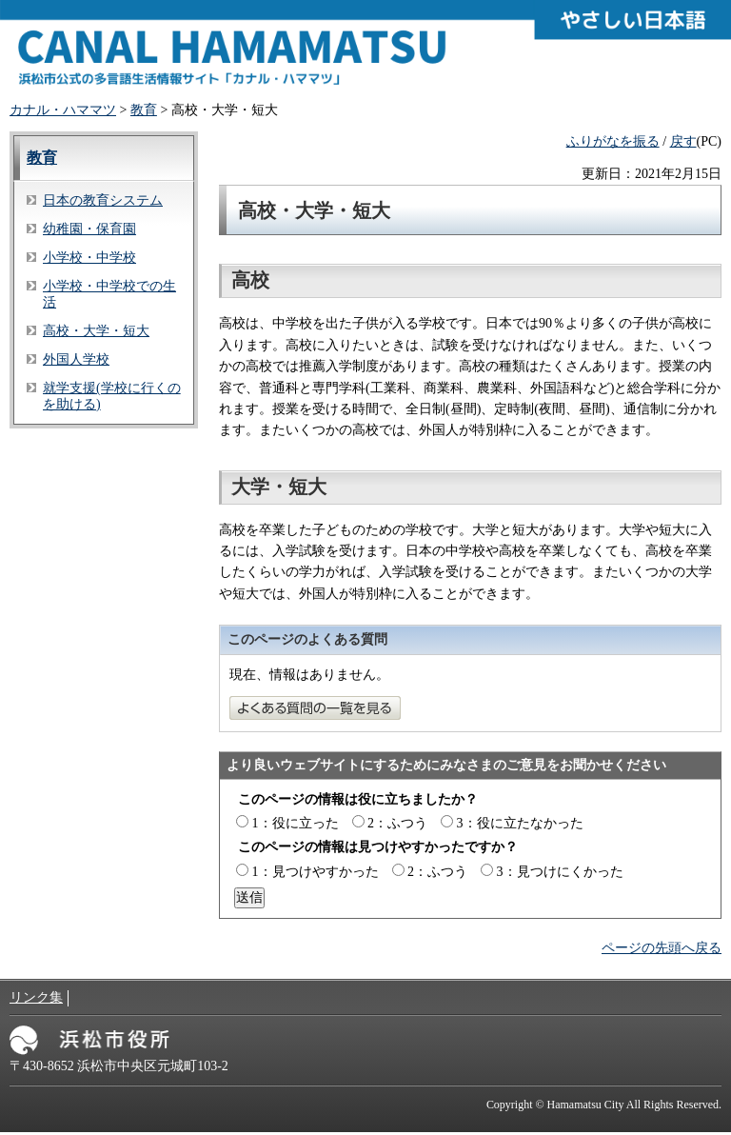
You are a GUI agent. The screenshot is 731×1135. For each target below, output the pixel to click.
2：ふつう (397, 823)
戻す (683, 141)
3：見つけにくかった (560, 872)
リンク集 (36, 997)
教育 (143, 110)
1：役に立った (295, 823)
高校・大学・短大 (96, 331)
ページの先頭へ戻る (661, 948)
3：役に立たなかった (520, 823)
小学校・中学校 (89, 257)
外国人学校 (76, 359)
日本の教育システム (103, 200)
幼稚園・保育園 (89, 229)
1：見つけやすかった (315, 872)
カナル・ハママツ (63, 110)
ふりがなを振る (613, 141)
